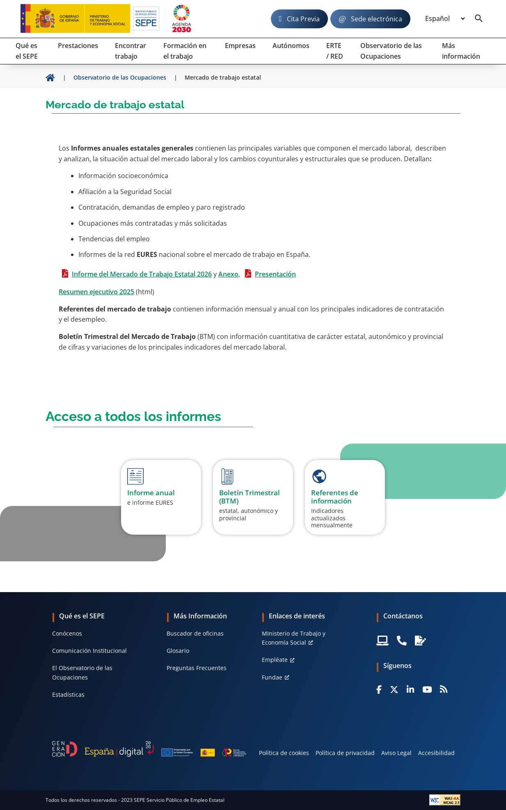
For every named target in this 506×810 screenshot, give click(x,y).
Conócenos (67, 633)
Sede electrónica (376, 18)
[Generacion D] (149, 749)
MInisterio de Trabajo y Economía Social (293, 637)
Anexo (228, 274)
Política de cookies (284, 753)
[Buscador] (478, 18)
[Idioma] (445, 19)
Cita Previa (303, 18)
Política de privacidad (345, 753)
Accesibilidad (436, 753)
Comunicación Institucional (89, 650)
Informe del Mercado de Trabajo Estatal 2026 (142, 274)
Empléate (275, 660)
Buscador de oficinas (195, 633)
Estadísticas (68, 694)
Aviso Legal (396, 753)
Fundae (272, 677)
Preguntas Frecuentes (197, 668)
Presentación (275, 274)
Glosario (178, 650)
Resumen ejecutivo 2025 (96, 291)
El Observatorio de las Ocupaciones (82, 672)
